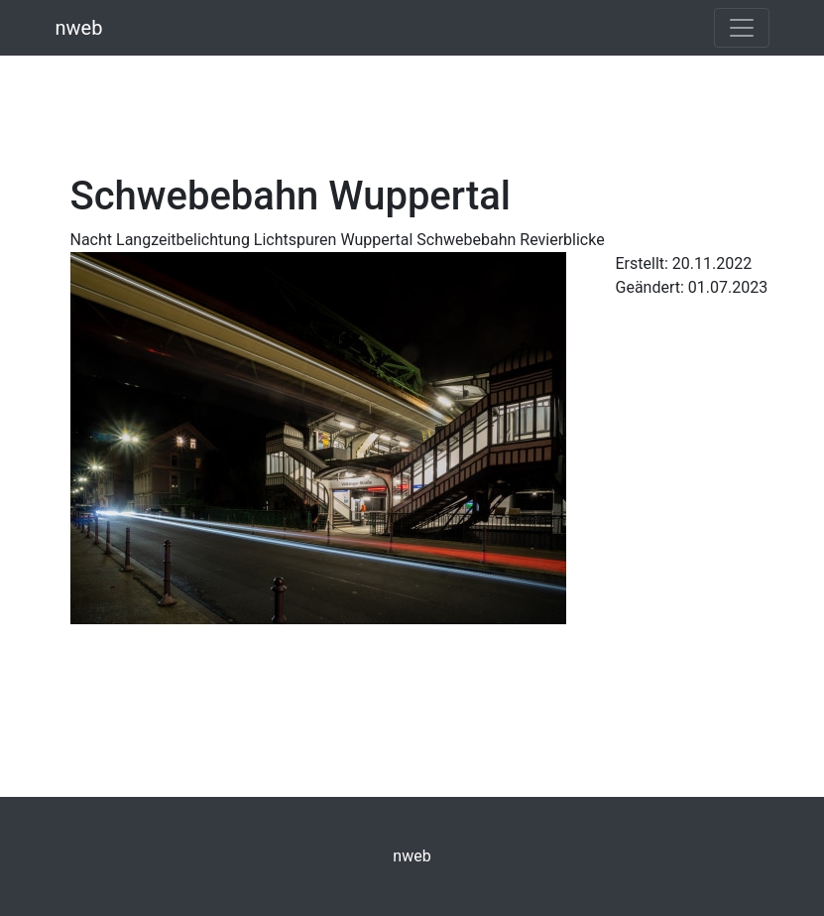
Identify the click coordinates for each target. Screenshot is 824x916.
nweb (79, 28)
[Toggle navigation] (741, 28)
